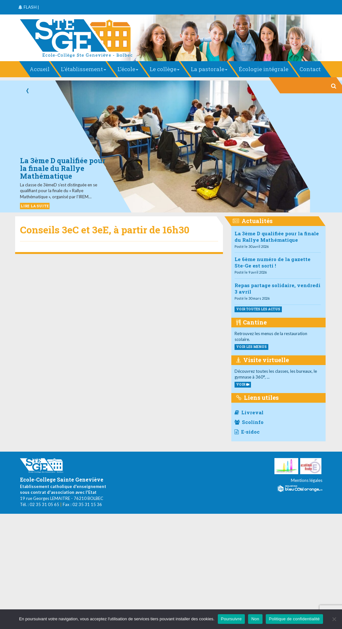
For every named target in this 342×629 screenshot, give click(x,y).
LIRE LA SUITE (35, 205)
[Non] (334, 619)
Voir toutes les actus (258, 309)
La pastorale (209, 69)
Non (255, 618)
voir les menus (251, 347)
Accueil (40, 69)
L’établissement (83, 69)
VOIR (242, 384)
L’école (127, 69)
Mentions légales (306, 480)
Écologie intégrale (263, 69)
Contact (310, 69)
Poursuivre (231, 618)
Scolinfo (249, 422)
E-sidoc (247, 431)
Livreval (249, 412)
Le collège (165, 69)
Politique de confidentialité (294, 618)
